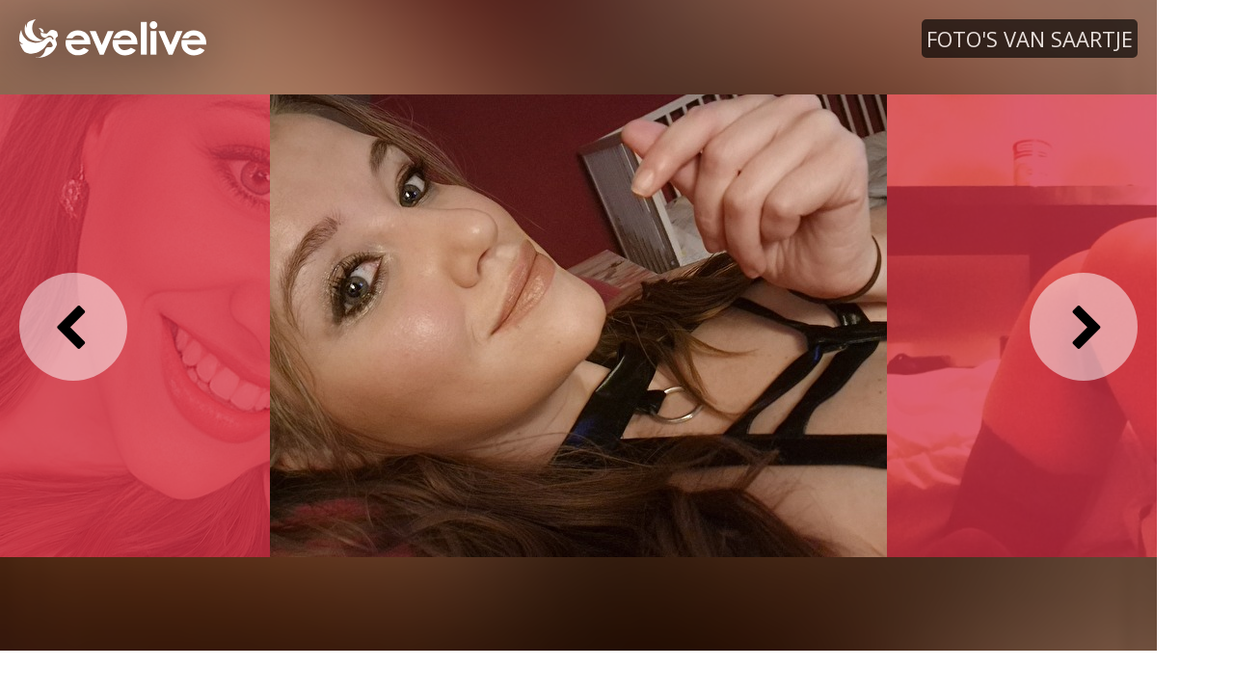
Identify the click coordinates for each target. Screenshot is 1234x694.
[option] (578, 324)
